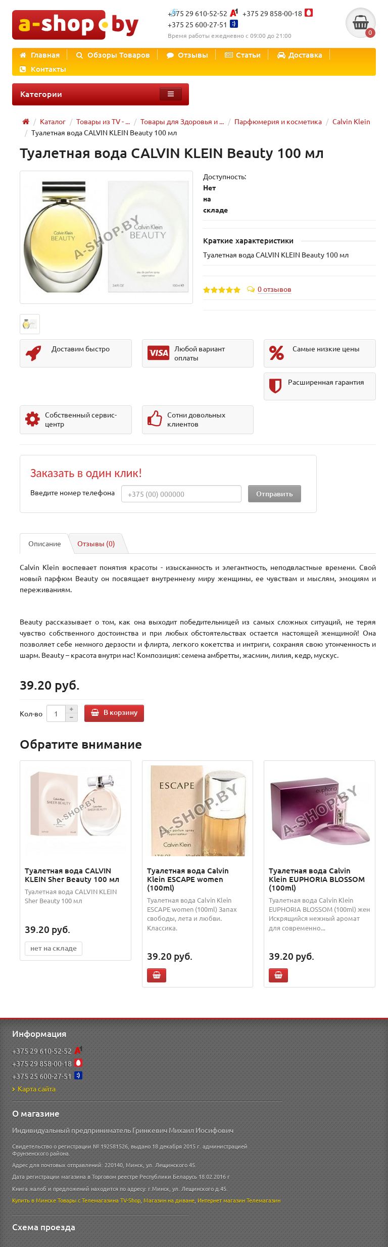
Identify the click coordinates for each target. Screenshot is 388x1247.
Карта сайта (34, 1088)
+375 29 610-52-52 (197, 13)
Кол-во (31, 713)
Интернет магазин (221, 1200)
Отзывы (187, 54)
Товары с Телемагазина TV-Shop (99, 1200)
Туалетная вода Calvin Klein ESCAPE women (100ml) (188, 879)
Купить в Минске (34, 1200)
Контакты (43, 69)
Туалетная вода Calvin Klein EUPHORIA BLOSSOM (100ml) (317, 879)
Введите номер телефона (72, 492)
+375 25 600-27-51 (197, 24)
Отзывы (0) (96, 543)
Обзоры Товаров (113, 54)
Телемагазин (263, 1200)
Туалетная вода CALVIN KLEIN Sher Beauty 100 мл (72, 874)
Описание (44, 543)
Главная (40, 54)
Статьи (243, 54)
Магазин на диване (169, 1200)
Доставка (299, 54)
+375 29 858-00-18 (272, 13)
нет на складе (53, 948)
